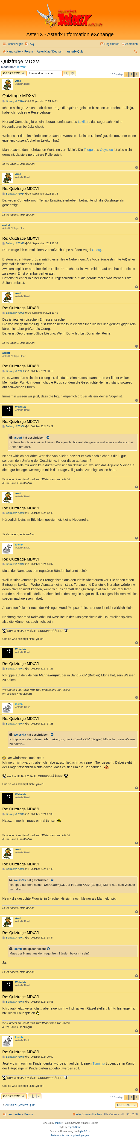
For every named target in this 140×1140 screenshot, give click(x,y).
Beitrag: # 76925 (13, 243)
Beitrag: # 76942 (13, 564)
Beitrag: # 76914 (13, 193)
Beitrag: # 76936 (13, 426)
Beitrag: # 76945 (13, 814)
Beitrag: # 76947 (13, 937)
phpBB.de (85, 1131)
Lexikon (83, 122)
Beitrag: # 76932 (13, 371)
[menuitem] (29, 44)
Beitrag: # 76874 (13, 101)
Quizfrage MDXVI (21, 61)
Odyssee (106, 150)
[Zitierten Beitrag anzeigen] (48, 437)
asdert (6, 225)
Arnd (18, 80)
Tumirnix (99, 1063)
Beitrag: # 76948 (13, 1001)
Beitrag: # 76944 (13, 723)
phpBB (58, 1123)
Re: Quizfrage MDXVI (20, 188)
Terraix (21, 67)
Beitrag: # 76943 (13, 668)
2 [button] (131, 74)
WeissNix (20, 407)
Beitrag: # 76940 (13, 512)
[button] (136, 74)
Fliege (88, 150)
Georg (96, 250)
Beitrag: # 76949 (13, 1056)
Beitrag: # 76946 (13, 868)
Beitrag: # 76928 (13, 312)
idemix (19, 544)
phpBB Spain (74, 1127)
